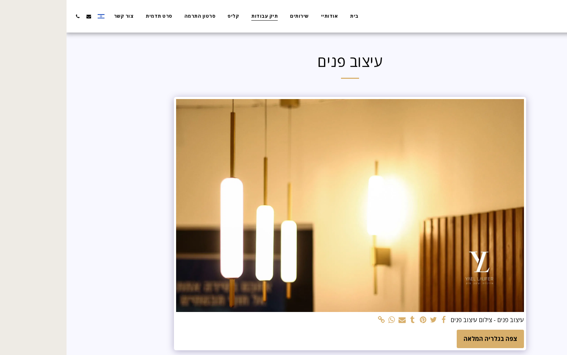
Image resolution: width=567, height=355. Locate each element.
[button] (22, 16)
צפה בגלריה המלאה (424, 338)
